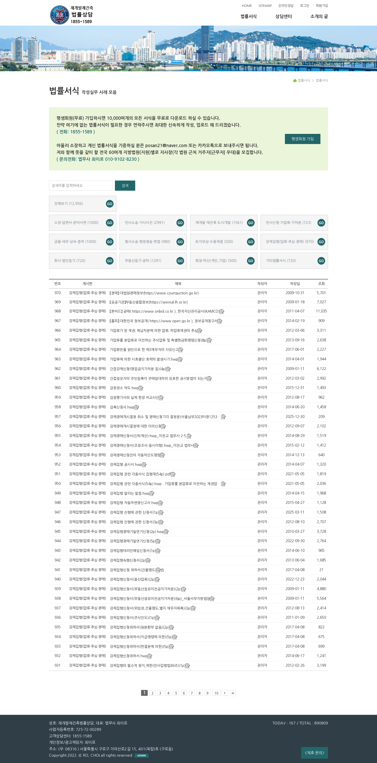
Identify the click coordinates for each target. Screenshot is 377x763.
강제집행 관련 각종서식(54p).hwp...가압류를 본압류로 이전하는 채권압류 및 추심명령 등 (176, 484)
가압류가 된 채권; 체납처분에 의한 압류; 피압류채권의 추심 (154, 330)
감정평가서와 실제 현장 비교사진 (134, 397)
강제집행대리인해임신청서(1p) (133, 551)
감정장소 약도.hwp (124, 388)
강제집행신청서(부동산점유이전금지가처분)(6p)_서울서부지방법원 (160, 598)
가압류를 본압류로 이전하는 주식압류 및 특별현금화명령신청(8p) (158, 340)
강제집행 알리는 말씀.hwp (130, 493)
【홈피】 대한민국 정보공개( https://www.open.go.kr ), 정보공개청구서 (164, 321)
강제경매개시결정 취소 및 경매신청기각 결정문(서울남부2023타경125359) (166, 417)
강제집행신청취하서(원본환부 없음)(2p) (139, 627)
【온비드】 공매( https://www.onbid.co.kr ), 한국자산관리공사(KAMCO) (165, 311)
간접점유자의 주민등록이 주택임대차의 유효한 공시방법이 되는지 (158, 378)
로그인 (304, 5)
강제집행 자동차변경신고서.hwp (134, 503)
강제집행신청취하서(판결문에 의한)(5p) (139, 646)
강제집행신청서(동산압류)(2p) (132, 579)
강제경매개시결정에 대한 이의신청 (135, 426)
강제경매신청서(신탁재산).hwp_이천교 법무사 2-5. (148, 436)
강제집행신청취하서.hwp (129, 656)
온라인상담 (286, 5)
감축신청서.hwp (122, 407)
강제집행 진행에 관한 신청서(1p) (134, 512)
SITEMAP (265, 5)
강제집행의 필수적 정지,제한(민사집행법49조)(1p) (147, 665)
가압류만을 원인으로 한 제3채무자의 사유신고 (144, 349)
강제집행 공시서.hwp (126, 464)
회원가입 (322, 5)
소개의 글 (319, 16)
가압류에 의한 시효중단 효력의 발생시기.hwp (144, 359)
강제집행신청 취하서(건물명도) (133, 570)
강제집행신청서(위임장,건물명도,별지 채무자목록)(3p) (150, 608)
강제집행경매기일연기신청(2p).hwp (137, 532)
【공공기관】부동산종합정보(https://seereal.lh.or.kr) (149, 302)
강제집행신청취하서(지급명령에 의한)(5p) (141, 637)
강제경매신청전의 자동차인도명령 (135, 455)
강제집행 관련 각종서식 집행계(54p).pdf (140, 474)
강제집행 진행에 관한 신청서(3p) (134, 522)
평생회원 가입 (303, 139)
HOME (247, 5)
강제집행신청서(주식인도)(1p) (132, 617)
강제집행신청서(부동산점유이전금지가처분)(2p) (146, 589)
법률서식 (249, 16)
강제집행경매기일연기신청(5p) (133, 541)
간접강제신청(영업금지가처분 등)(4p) (138, 369)
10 (216, 693)
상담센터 (284, 16)
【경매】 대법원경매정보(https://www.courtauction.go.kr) (154, 293)
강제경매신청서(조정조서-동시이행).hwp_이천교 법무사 (152, 445)
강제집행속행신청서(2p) (128, 560)
